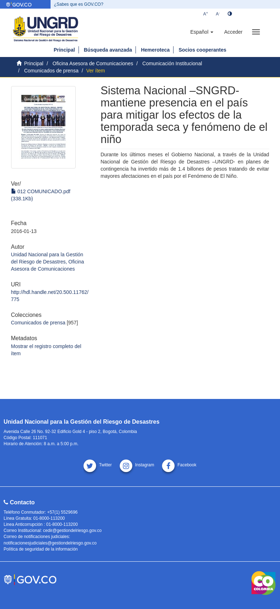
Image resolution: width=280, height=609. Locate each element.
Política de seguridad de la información (41, 549)
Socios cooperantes (202, 50)
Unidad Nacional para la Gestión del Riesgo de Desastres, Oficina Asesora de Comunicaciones (47, 262)
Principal (64, 50)
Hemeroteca (155, 50)
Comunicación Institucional (172, 63)
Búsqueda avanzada (108, 50)
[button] (202, 32)
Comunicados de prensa (51, 70)
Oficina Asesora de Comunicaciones (93, 63)
